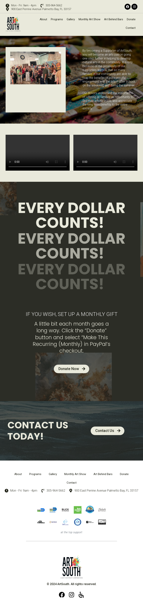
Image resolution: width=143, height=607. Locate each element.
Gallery (71, 19)
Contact (131, 28)
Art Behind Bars (113, 19)
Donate (131, 19)
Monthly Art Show (89, 19)
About (43, 19)
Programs (57, 19)
